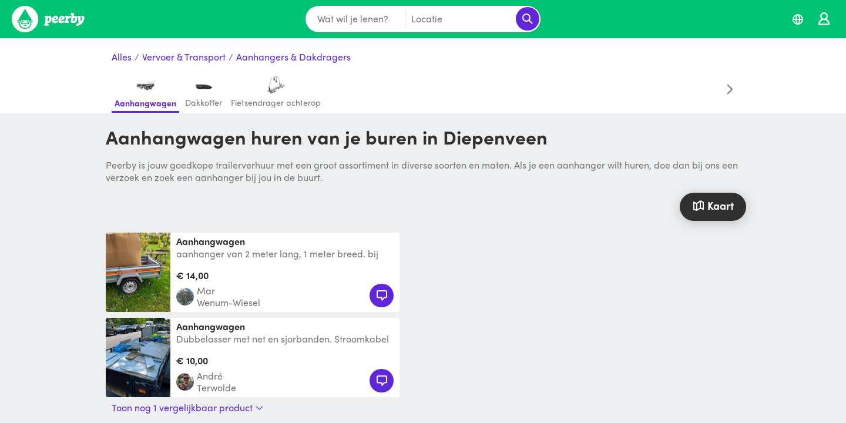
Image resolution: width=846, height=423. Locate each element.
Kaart (712, 205)
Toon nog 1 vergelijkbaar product (187, 407)
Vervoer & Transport (184, 57)
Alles (122, 57)
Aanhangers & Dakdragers (293, 57)
